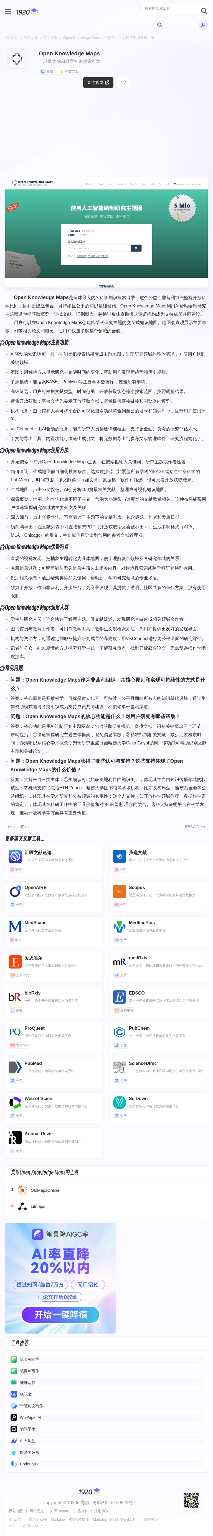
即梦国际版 (29, 1452)
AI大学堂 (27, 1441)
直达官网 (98, 82)
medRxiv (21, 826)
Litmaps (28, 1206)
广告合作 (81, 1511)
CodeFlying (30, 1464)
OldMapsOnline (35, 1190)
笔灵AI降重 (29, 1359)
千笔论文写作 (31, 1406)
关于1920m (59, 1511)
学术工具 (30, 37)
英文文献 (50, 37)
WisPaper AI (30, 1417)
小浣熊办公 (149, 1519)
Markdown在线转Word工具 (114, 1519)
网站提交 (36, 1511)
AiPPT (14, 1526)
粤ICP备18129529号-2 (114, 1502)
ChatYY (15, 1519)
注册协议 (101, 1511)
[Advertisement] (106, 135)
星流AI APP (32, 1526)
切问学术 (28, 1429)
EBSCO (192, 826)
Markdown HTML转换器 (70, 1519)
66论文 (26, 1394)
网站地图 (16, 1511)
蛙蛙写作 (28, 1382)
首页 (14, 37)
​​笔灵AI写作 (29, 1371)
